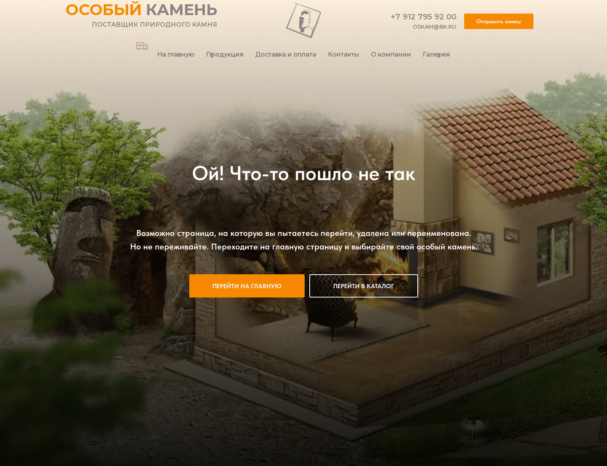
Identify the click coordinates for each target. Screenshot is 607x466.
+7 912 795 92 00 (423, 16)
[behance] (139, 43)
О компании (391, 54)
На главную (175, 54)
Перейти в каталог (363, 286)
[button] (498, 21)
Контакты (343, 54)
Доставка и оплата (285, 54)
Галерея (436, 54)
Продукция (224, 54)
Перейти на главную (247, 286)
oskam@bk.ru (434, 26)
